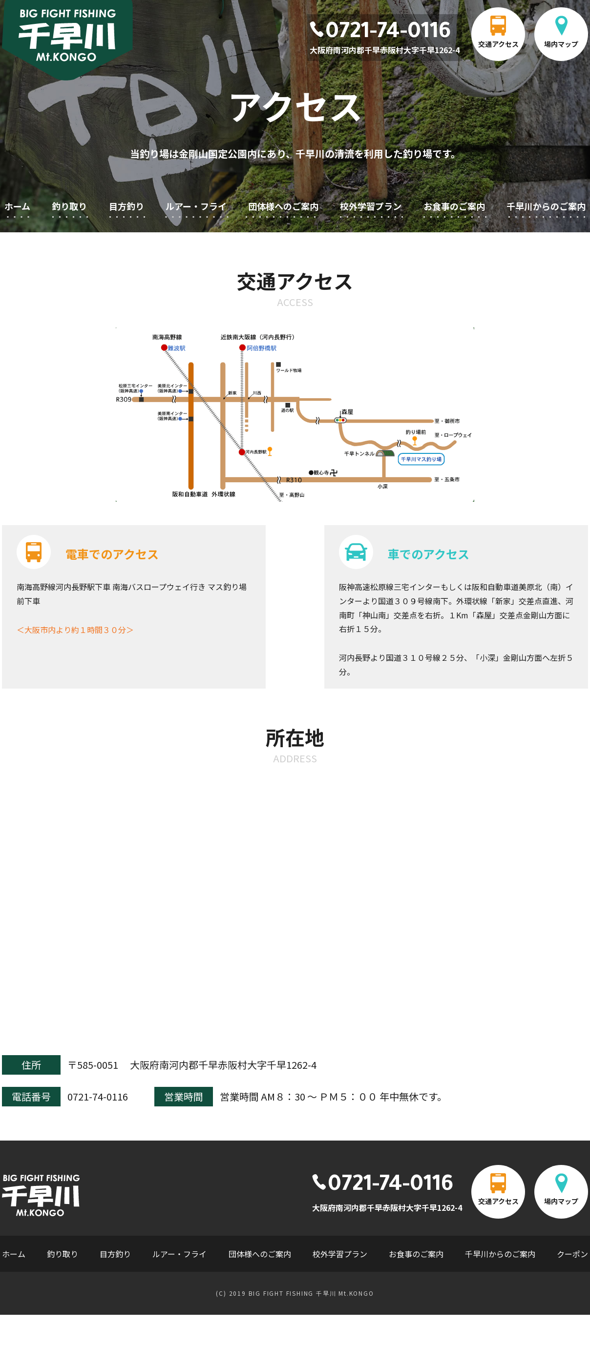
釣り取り (69, 206)
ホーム (17, 206)
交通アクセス (498, 44)
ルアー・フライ (196, 206)
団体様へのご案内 (283, 206)
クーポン (572, 1254)
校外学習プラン (370, 206)
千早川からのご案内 (546, 206)
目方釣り (126, 206)
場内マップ (561, 44)
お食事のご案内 (454, 206)
